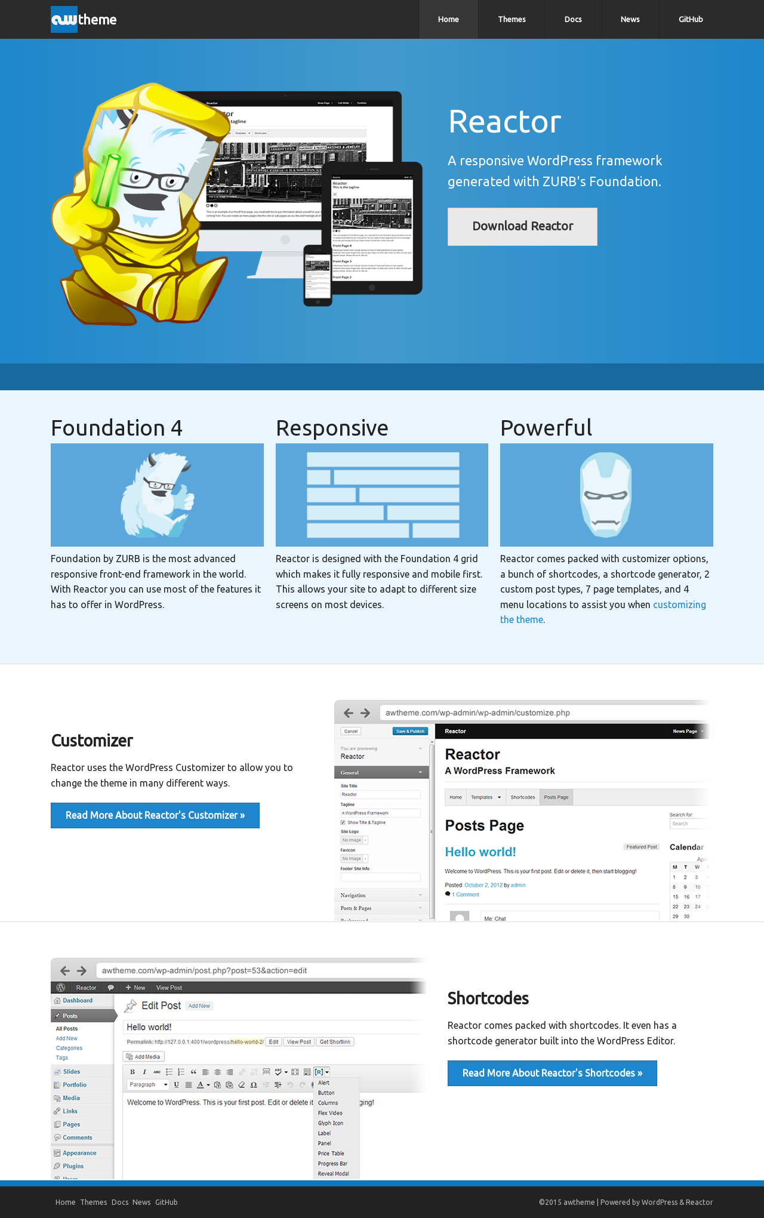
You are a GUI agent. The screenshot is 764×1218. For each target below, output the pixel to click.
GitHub (691, 19)
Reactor (699, 1202)
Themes (512, 19)
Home (448, 19)
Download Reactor (522, 226)
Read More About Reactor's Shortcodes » (552, 1073)
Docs (573, 19)
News (630, 19)
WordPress (659, 1202)
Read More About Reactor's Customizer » (155, 815)
